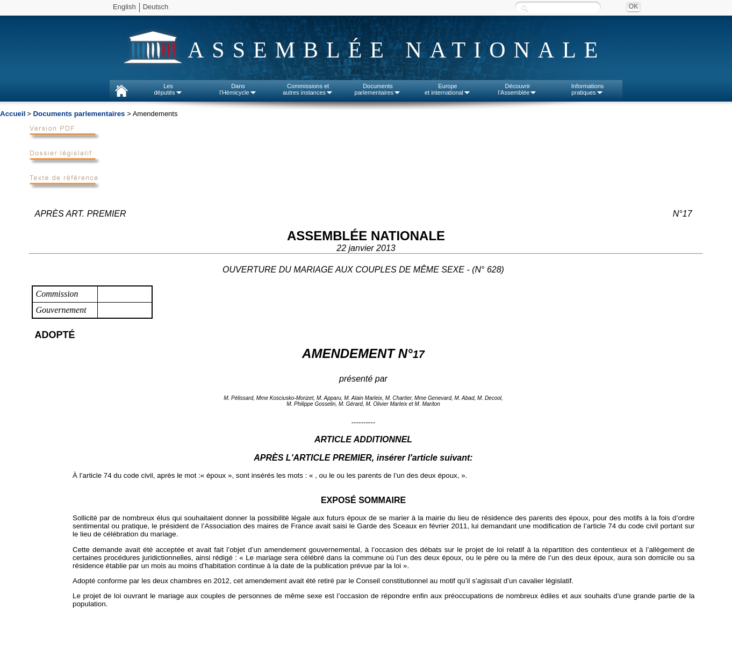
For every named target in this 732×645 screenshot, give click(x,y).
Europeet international (448, 89)
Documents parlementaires (79, 114)
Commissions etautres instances (308, 89)
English (124, 7)
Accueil (12, 114)
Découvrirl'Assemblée (517, 89)
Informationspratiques (587, 89)
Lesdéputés (168, 89)
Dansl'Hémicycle (237, 89)
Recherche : (524, 7)
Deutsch (156, 7)
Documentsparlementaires (378, 89)
